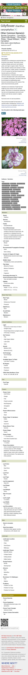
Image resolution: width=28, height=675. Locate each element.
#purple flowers (5, 187)
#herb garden (9, 209)
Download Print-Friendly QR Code (9, 628)
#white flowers (14, 185)
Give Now (16, 671)
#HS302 (15, 203)
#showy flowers (5, 183)
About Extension (5, 666)
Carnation (21, 36)
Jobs (13, 666)
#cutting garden (5, 199)
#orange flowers (5, 193)
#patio (3, 209)
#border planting (17, 197)
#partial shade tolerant (7, 203)
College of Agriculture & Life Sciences (11, 669)
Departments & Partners (7, 668)
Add (3, 113)
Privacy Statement (11, 649)
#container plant (16, 207)
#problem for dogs (15, 205)
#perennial (23, 207)
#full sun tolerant (20, 183)
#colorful (18, 191)
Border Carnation (8, 36)
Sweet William (13, 39)
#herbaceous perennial (7, 197)
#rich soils (13, 195)
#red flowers (20, 187)
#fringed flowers (15, 201)
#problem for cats (6, 205)
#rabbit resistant (14, 193)
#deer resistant (20, 195)
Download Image (22, 142)
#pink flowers (13, 187)
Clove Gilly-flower (8, 37)
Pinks (3, 39)
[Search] (12, 13)
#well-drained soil (6, 195)
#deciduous (13, 183)
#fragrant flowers (6, 185)
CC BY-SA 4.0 (23, 141)
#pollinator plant (14, 199)
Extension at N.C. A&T (7, 671)
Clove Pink (21, 37)
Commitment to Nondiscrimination (15, 647)
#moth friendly (17, 209)
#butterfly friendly (6, 201)
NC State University (6, 636)
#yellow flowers (16, 189)
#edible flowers (5, 191)
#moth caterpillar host (7, 189)
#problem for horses (6, 207)
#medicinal (12, 191)
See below (4, 56)
